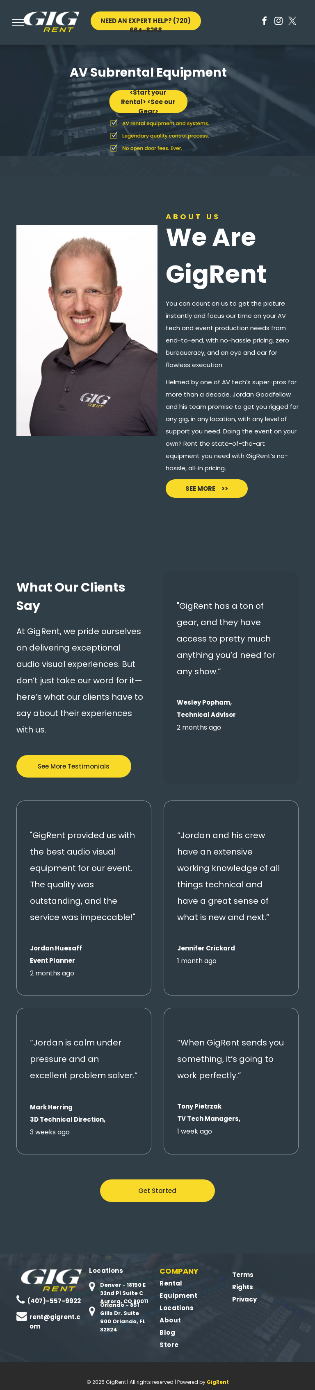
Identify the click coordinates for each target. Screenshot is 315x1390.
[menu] (18, 22)
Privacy (244, 1299)
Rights (242, 1287)
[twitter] (292, 22)
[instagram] (278, 22)
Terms (242, 1274)
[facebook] (264, 22)
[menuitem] (122, 1271)
